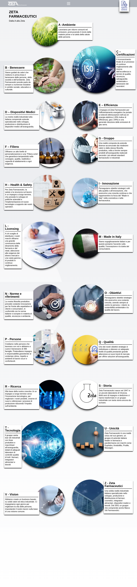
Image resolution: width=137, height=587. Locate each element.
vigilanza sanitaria (124, 6)
